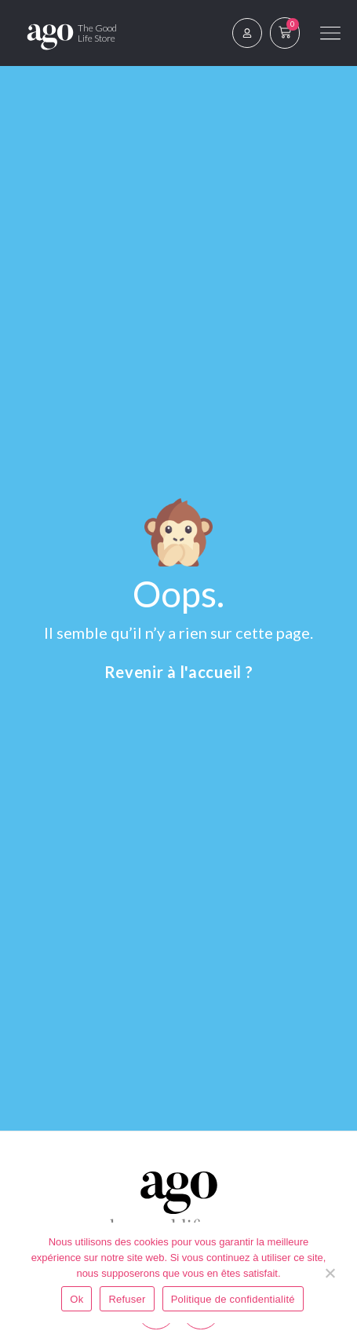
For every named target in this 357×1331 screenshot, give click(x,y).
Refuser (126, 1299)
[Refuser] (329, 1273)
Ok (76, 1299)
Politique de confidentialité (233, 1299)
